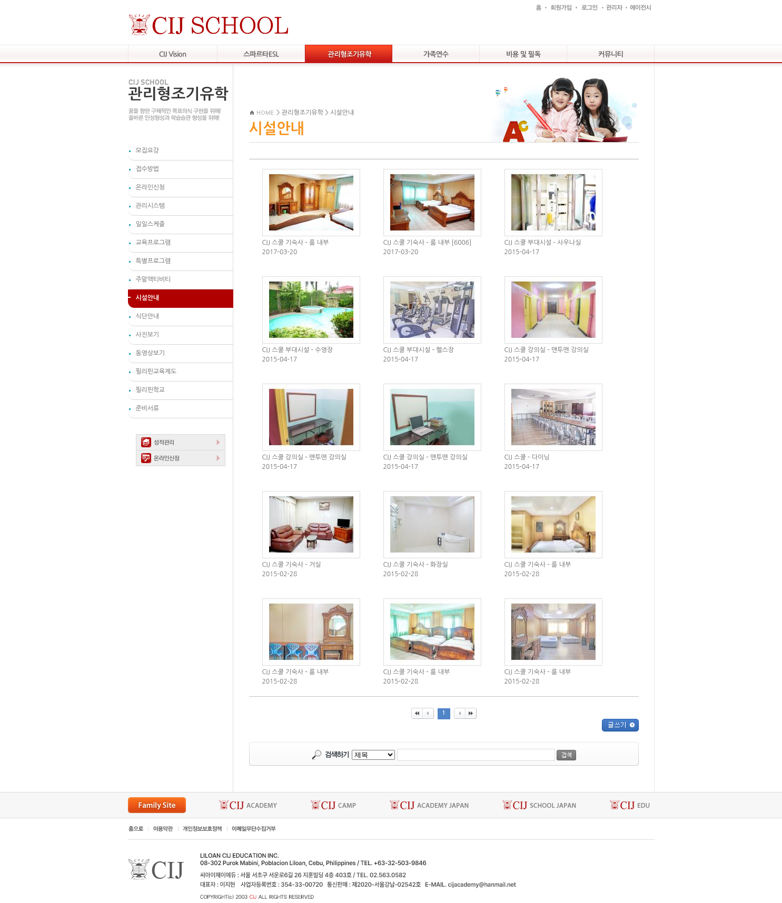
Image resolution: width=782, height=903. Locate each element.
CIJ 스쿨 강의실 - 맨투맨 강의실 (546, 350)
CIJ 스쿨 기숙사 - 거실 (291, 564)
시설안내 (342, 112)
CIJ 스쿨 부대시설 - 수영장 (297, 350)
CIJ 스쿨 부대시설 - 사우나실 (542, 242)
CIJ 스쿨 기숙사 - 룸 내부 (295, 242)
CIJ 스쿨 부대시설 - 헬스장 (418, 350)
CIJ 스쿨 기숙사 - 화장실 (415, 564)
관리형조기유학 (302, 112)
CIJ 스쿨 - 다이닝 (527, 457)
